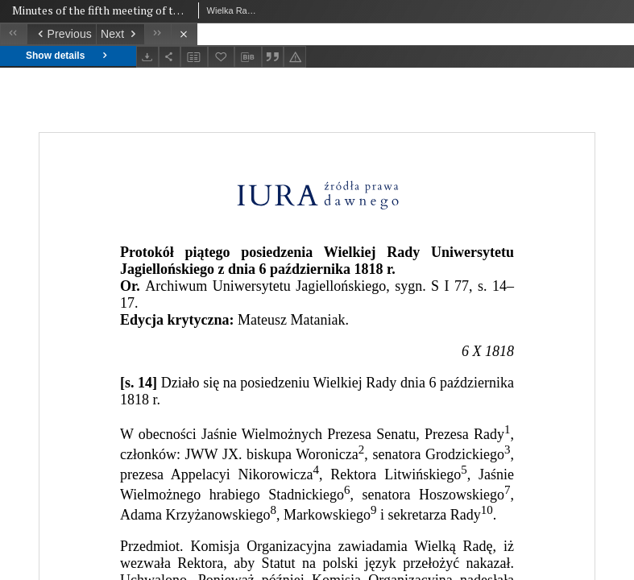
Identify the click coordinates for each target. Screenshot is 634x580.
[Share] (170, 57)
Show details (68, 56)
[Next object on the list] (120, 34)
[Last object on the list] (157, 34)
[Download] (147, 57)
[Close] (184, 34)
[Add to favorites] (221, 57)
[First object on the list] (13, 34)
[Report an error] (295, 57)
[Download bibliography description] (248, 57)
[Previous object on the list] (61, 34)
